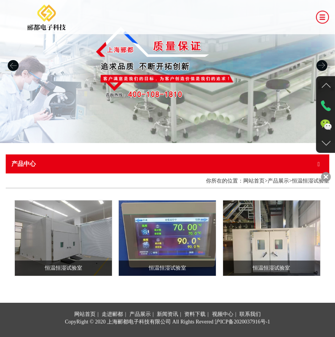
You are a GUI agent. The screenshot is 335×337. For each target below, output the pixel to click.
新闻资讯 (167, 330)
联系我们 (250, 330)
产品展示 (140, 330)
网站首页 (85, 330)
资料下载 (195, 330)
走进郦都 (112, 330)
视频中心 (222, 330)
